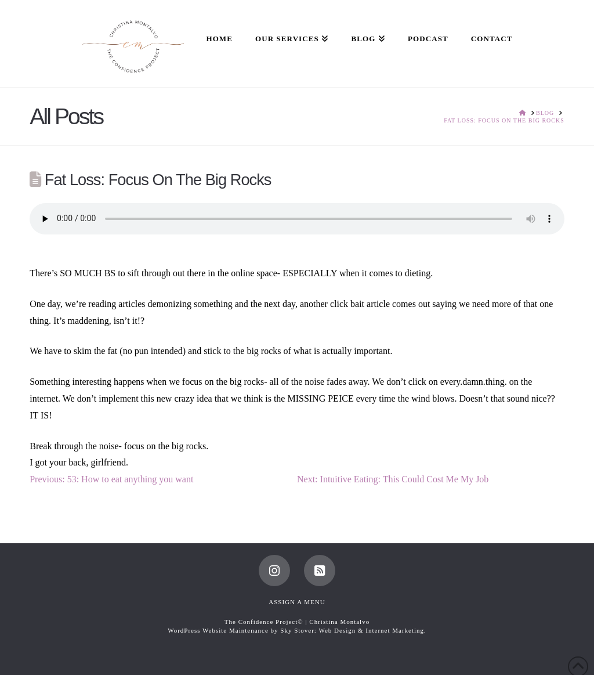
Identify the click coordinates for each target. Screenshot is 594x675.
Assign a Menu (297, 601)
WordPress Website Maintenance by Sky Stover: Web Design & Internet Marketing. (297, 630)
